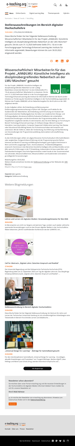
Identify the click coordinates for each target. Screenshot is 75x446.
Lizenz (30, 167)
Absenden (12, 404)
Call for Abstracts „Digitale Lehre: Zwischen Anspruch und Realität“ (32, 263)
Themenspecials (53, 13)
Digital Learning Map (36, 13)
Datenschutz (45, 441)
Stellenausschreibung (41, 162)
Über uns (15, 429)
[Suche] (55, 5)
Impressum (36, 441)
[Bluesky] (60, 441)
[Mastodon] (57, 441)
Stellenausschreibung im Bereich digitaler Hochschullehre (28, 307)
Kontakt (7, 429)
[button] (10, 13)
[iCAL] (68, 441)
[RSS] (64, 441)
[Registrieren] (66, 5)
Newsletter (30, 429)
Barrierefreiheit (25, 441)
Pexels (26, 167)
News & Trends (19, 18)
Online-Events (21, 13)
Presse (22, 429)
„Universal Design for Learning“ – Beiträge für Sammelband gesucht (32, 351)
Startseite (8, 18)
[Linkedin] (53, 441)
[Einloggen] (60, 5)
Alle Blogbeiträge (37, 368)
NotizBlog (30, 18)
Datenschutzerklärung (38, 400)
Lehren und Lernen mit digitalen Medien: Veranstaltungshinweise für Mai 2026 (36, 219)
